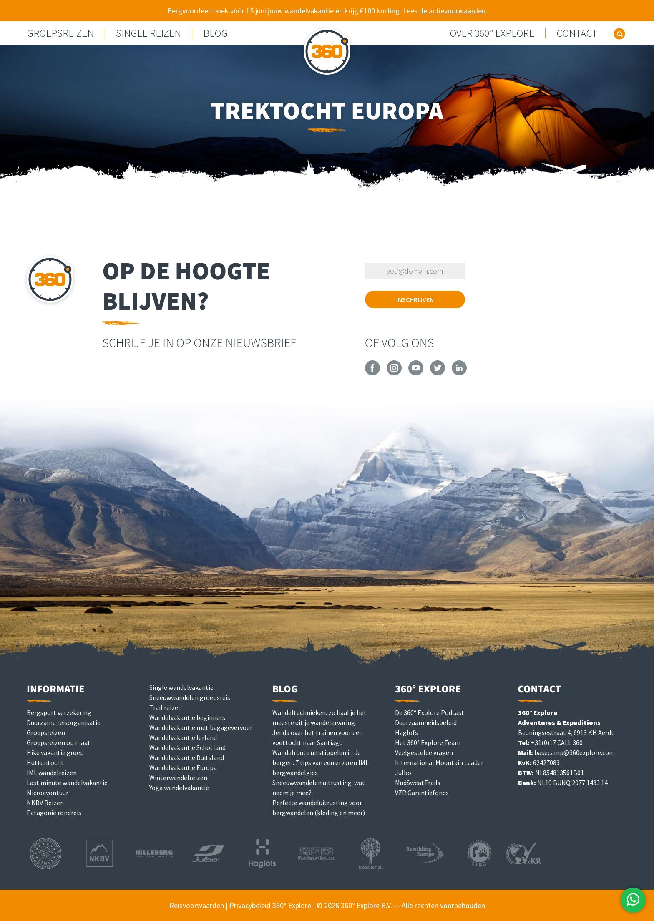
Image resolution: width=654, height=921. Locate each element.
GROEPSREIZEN (60, 33)
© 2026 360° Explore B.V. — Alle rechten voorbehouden (401, 905)
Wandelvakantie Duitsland (186, 757)
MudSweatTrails (417, 782)
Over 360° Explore (492, 33)
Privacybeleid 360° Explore (270, 905)
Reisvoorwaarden (196, 905)
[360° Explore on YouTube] (415, 373)
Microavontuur (47, 792)
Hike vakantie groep (55, 752)
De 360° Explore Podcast (429, 712)
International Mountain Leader (439, 762)
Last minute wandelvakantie (67, 782)
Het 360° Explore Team (427, 742)
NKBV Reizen (45, 802)
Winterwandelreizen (178, 777)
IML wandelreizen (52, 772)
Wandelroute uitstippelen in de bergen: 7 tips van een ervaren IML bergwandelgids (320, 762)
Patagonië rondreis (54, 812)
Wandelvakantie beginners (187, 717)
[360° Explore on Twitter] (437, 373)
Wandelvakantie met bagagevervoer (200, 727)
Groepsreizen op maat (59, 742)
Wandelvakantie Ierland (183, 737)
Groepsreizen (46, 732)
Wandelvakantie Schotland (187, 747)
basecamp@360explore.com (574, 752)
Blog (215, 33)
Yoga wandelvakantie (179, 787)
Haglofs (406, 732)
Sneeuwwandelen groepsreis (189, 697)
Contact (576, 33)
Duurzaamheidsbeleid (426, 722)
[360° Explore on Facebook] (372, 373)
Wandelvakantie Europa (183, 767)
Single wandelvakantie (181, 687)
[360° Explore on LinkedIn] (459, 373)
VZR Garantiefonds (422, 792)
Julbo (403, 772)
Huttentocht (45, 762)
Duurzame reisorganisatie (64, 722)
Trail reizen (165, 707)
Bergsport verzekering (59, 712)
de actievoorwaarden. (453, 10)
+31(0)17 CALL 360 (557, 742)
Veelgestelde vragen (424, 752)
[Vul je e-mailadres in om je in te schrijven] (415, 271)
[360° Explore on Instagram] (394, 373)
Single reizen (148, 33)
